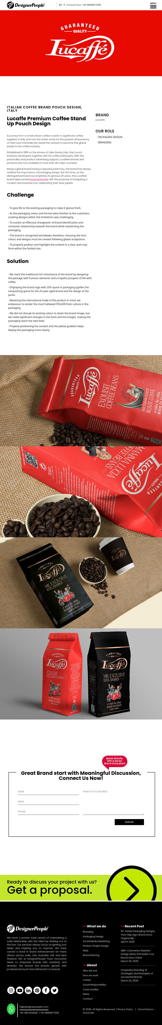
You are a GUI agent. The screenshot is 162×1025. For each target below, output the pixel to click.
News (86, 994)
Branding (88, 931)
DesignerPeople (39, 179)
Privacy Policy (125, 1009)
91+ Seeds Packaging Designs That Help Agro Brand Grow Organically (138, 934)
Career (87, 980)
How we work (90, 975)
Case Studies (91, 989)
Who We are (90, 970)
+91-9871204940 (29, 1012)
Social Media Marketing (96, 941)
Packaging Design (93, 936)
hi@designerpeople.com (34, 1006)
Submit (129, 822)
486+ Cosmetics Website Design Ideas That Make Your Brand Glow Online (137, 954)
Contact (88, 998)
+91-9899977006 (49, 1012)
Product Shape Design (96, 945)
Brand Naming (91, 955)
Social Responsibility (94, 984)
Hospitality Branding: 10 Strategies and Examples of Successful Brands (137, 973)
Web (85, 950)
